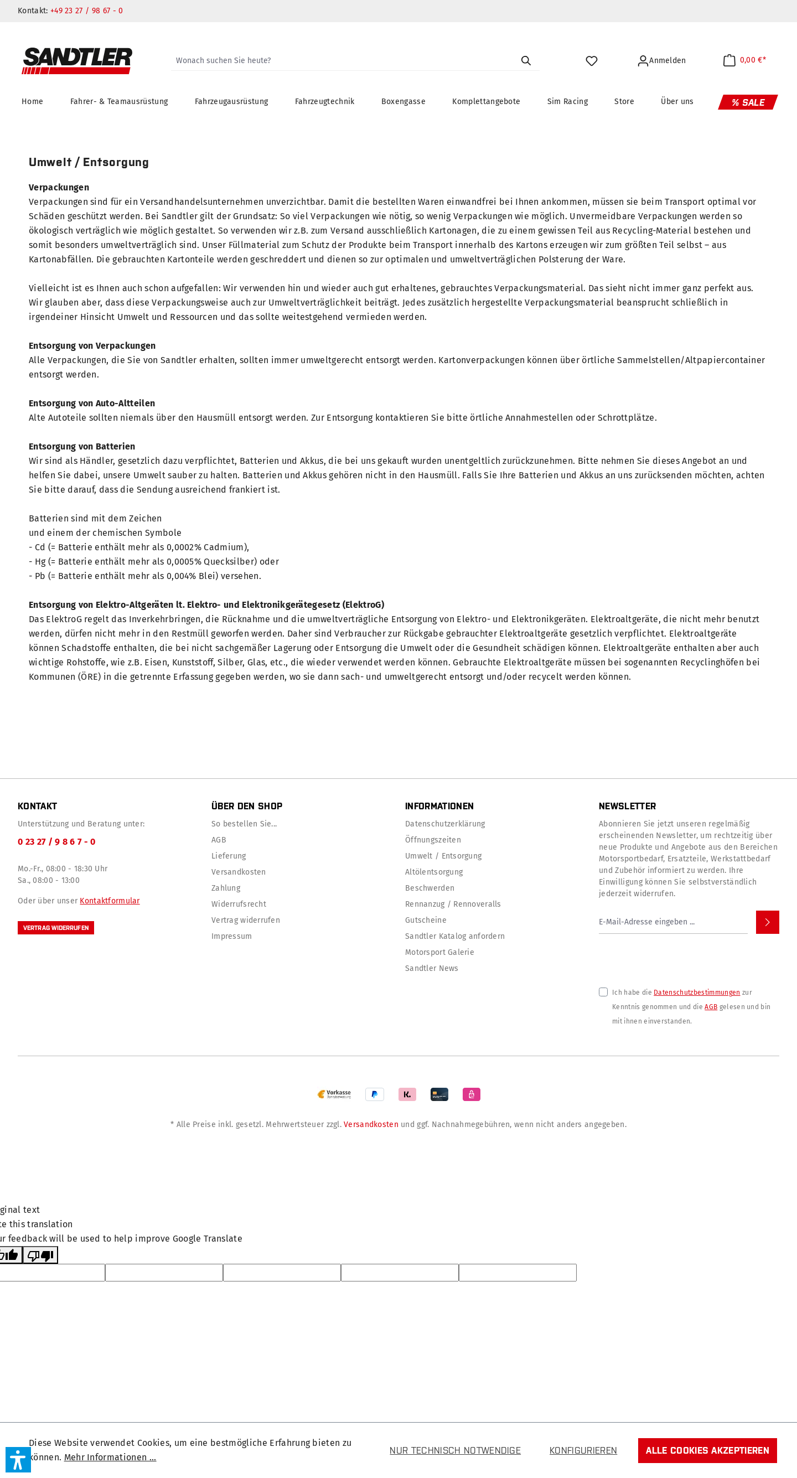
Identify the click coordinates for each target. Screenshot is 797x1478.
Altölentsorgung (434, 872)
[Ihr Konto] (663, 61)
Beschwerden (429, 888)
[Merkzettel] (593, 61)
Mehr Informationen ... (110, 1457)
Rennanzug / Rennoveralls (453, 904)
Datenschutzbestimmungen (697, 992)
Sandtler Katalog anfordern (455, 936)
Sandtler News (432, 968)
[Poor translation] (40, 1255)
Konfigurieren (583, 1450)
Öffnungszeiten (433, 840)
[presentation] (683, 955)
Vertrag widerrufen (56, 927)
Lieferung (228, 856)
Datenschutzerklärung (445, 824)
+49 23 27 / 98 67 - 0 (86, 10)
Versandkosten (238, 872)
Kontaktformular (109, 901)
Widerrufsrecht (238, 904)
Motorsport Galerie (439, 952)
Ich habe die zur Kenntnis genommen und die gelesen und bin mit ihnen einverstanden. (691, 1007)
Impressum (231, 936)
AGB (218, 840)
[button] (18, 1459)
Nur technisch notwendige (455, 1450)
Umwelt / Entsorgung (443, 856)
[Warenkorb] (744, 60)
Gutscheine (426, 920)
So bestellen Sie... (244, 824)
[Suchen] (526, 61)
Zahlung (225, 888)
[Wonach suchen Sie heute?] (342, 61)
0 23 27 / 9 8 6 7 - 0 (57, 841)
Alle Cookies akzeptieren (707, 1450)
